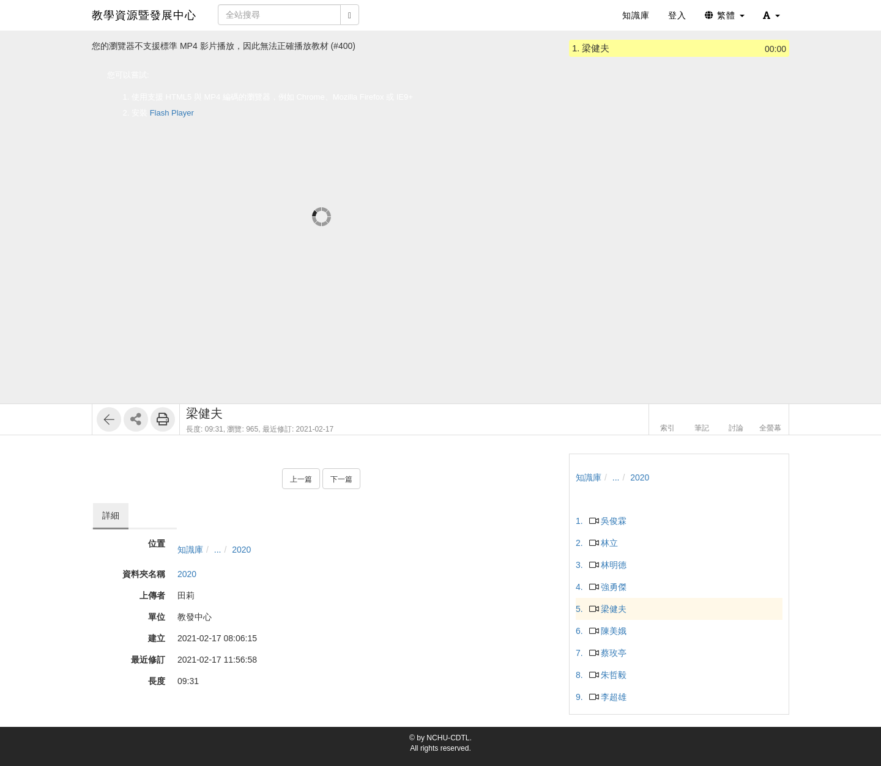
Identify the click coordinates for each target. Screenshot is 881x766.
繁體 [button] (725, 15)
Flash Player (172, 112)
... (217, 549)
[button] (771, 15)
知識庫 (190, 549)
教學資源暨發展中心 (144, 15)
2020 (241, 549)
